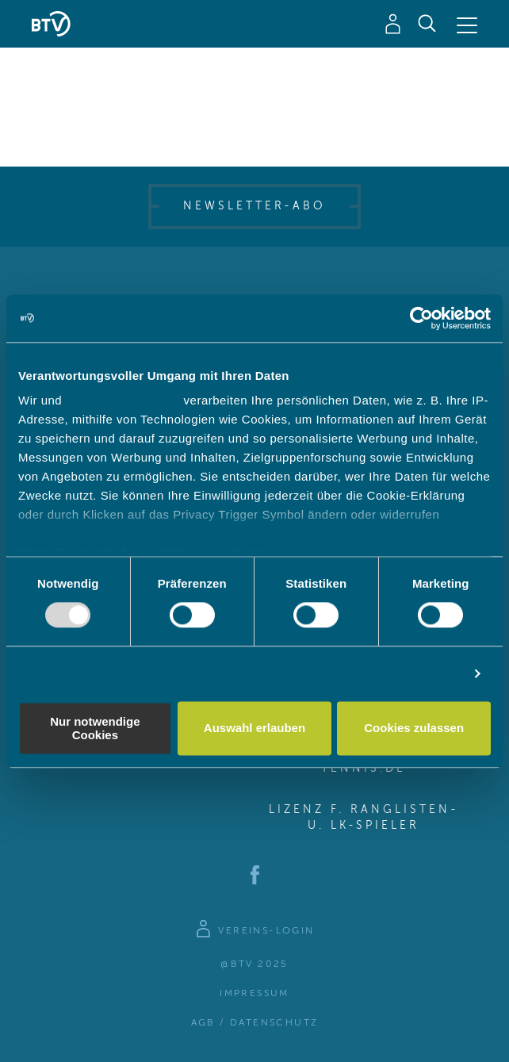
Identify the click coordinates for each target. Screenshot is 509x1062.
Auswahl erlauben (254, 728)
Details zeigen (420, 674)
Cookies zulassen (414, 728)
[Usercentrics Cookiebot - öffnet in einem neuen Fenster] (421, 318)
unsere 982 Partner (123, 400)
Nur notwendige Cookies (95, 728)
